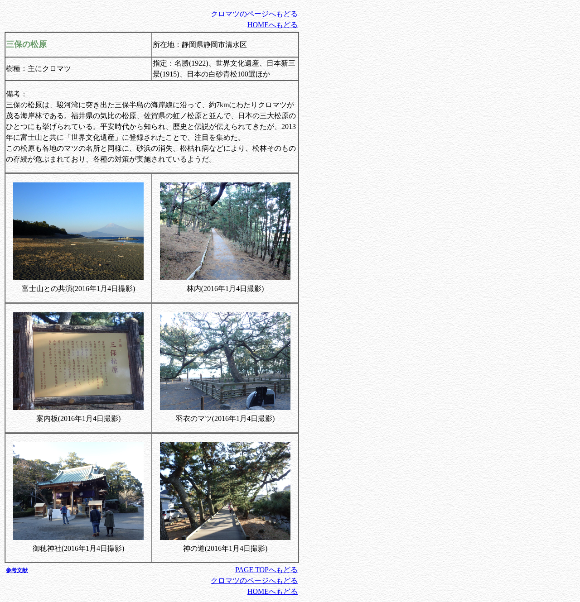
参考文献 (17, 570)
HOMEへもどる (272, 25)
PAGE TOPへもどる (266, 569)
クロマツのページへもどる (254, 14)
